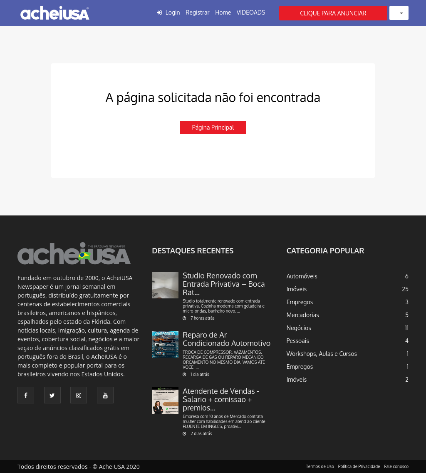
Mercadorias (303, 314)
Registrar (197, 12)
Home (223, 12)
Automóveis (302, 276)
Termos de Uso (320, 466)
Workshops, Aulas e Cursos (322, 353)
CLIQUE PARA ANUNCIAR (333, 13)
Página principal (213, 127)
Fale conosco (396, 466)
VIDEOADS (251, 12)
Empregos (300, 301)
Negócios (299, 327)
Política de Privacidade (359, 466)
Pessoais (298, 340)
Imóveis (297, 289)
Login (173, 12)
